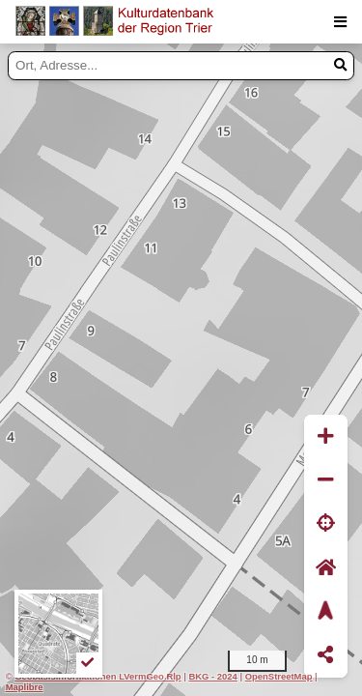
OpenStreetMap (279, 676)
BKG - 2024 (212, 676)
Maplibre (24, 687)
